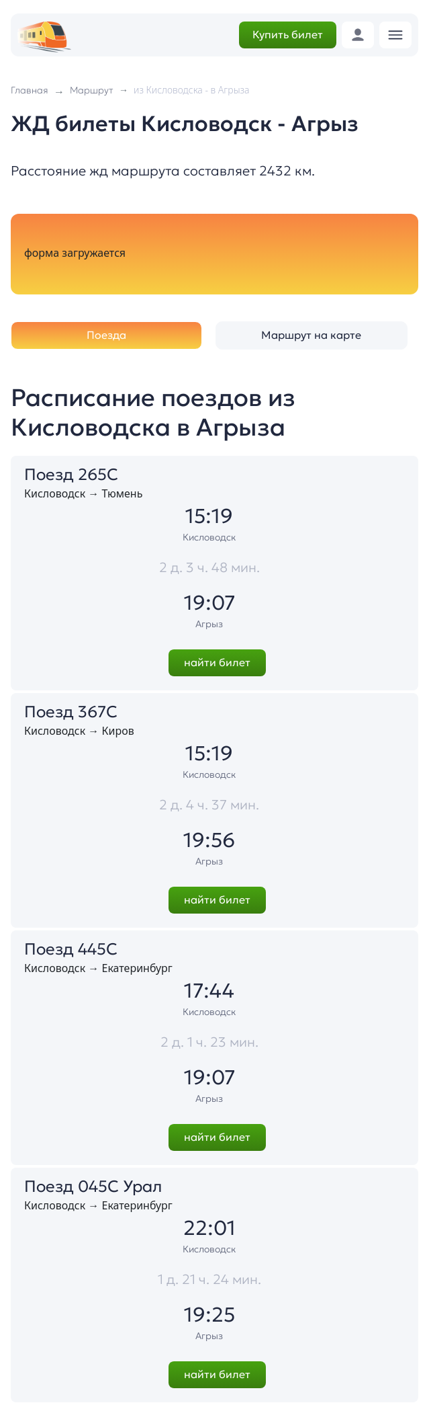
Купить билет (287, 34)
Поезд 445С (70, 949)
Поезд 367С (70, 712)
